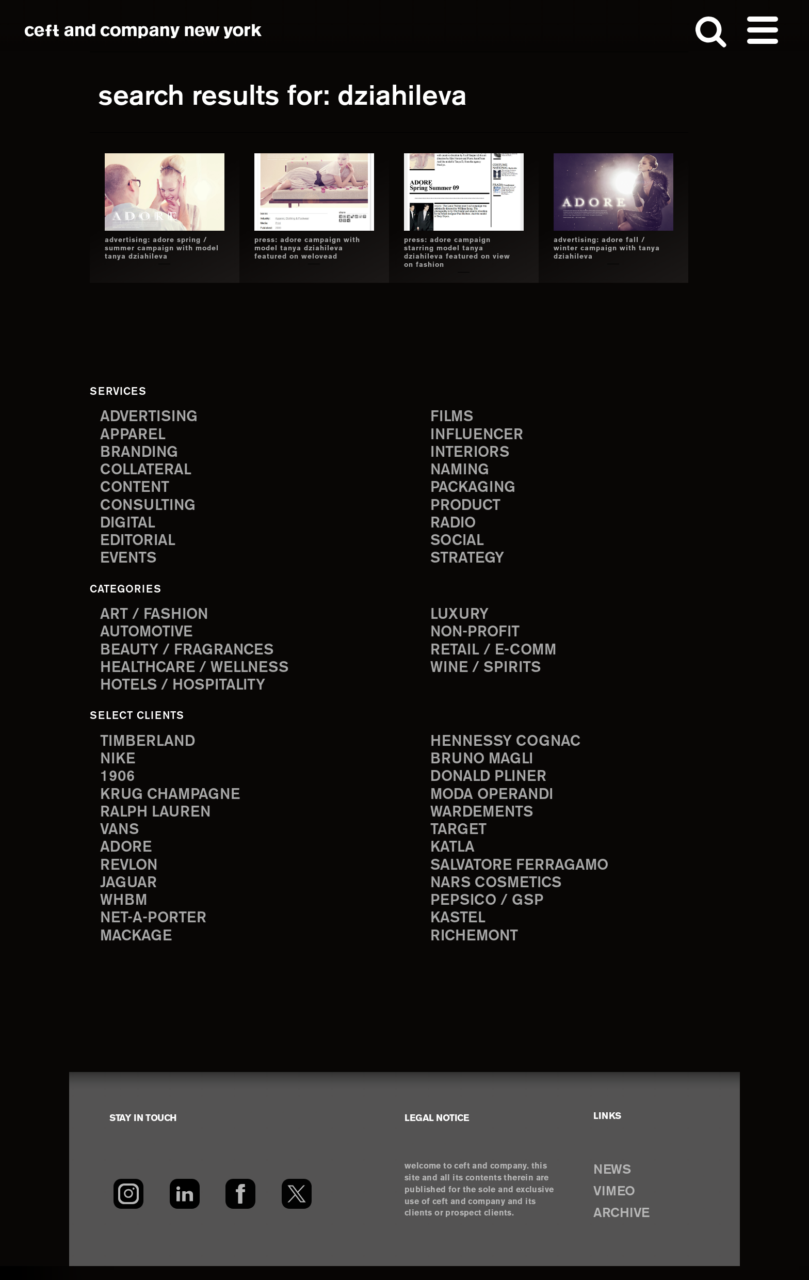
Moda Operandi (496, 803)
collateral (148, 471)
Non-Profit (478, 637)
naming (462, 471)
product (468, 509)
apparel (134, 435)
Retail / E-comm (497, 656)
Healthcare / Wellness (200, 674)
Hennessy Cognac (510, 748)
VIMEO (617, 1205)
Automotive (150, 637)
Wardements (485, 821)
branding (142, 453)
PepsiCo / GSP (490, 913)
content (137, 490)
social (459, 545)
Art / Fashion (158, 619)
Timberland (151, 748)
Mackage (138, 950)
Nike (119, 766)
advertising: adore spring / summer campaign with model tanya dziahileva (161, 248)
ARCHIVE (625, 1227)
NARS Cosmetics (500, 895)
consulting (151, 509)
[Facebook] (240, 1208)
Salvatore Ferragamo (525, 877)
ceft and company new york (143, 31)
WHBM (125, 913)
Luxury (461, 619)
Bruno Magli (485, 766)
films (453, 416)
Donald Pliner (492, 785)
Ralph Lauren (159, 821)
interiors (472, 453)
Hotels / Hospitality (188, 692)
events (130, 564)
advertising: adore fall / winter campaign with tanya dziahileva (606, 248)
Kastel (460, 932)
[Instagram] (128, 1208)
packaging (475, 490)
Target (459, 840)
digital (129, 527)
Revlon (131, 877)
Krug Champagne (174, 803)
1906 (118, 785)
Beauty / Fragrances (192, 656)
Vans (121, 840)
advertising (152, 416)
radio (454, 527)
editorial (140, 545)
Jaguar (130, 895)
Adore (127, 858)
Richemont (477, 950)
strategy (469, 564)
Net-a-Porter (157, 932)
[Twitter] (297, 1208)
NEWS (615, 1184)
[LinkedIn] (184, 1208)
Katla (453, 858)
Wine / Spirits (489, 674)
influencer (480, 435)
